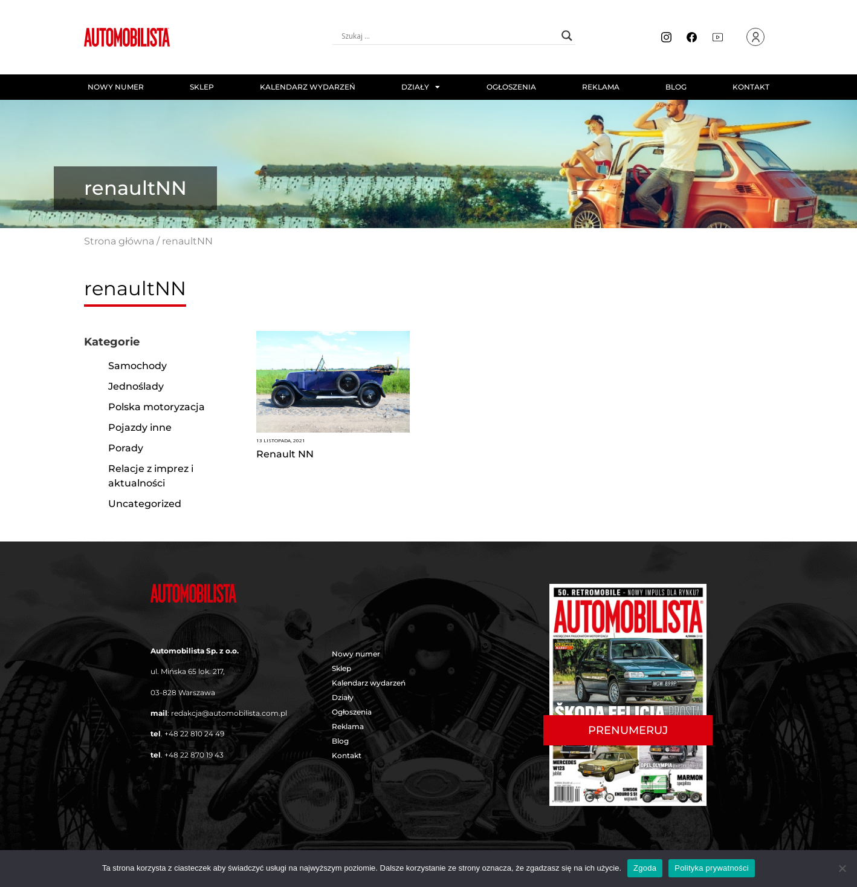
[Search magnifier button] (566, 35)
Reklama (600, 86)
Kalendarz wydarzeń (307, 86)
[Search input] (448, 35)
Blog (676, 86)
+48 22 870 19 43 (194, 754)
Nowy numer (116, 86)
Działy (420, 87)
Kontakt (750, 86)
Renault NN (285, 454)
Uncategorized (144, 503)
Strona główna (119, 241)
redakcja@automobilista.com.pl (229, 713)
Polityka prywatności (711, 867)
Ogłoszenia (511, 86)
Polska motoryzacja (156, 407)
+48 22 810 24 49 (194, 733)
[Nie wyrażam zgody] (842, 868)
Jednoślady (136, 386)
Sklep (202, 86)
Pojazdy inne (140, 427)
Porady (125, 448)
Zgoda (644, 867)
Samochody (137, 365)
